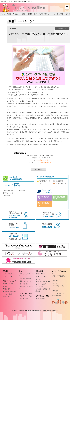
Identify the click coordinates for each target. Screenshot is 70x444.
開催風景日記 (24, 284)
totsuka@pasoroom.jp (42, 160)
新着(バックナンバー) (43, 281)
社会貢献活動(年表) (9, 291)
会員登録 (55, 281)
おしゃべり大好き (25, 278)
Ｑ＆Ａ (5, 286)
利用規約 (55, 291)
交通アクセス (32, 14)
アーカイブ (8, 185)
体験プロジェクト (25, 281)
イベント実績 (7, 294)
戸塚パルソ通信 (41, 276)
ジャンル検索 (7, 276)
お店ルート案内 (19, 14)
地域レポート (8, 193)
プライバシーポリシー (27, 296)
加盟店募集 (6, 289)
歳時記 (22, 190)
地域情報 (7, 195)
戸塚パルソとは (45, 14)
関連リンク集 (24, 298)
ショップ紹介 (6, 14)
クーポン (39, 279)
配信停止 (55, 283)
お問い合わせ (40, 298)
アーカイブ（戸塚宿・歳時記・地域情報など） (43, 289)
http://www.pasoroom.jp (44, 162)
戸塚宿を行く (8, 190)
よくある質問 (58, 14)
